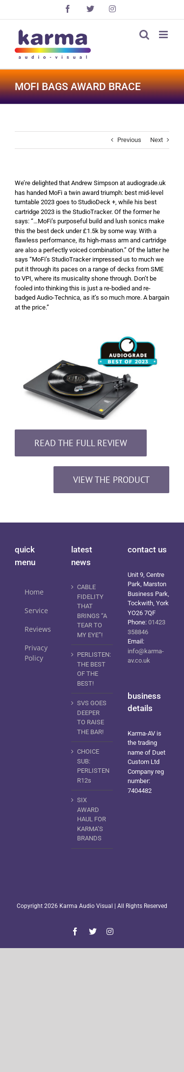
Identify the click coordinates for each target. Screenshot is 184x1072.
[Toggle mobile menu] (164, 34)
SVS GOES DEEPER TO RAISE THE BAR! (91, 717)
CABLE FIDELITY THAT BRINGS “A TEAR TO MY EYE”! (92, 611)
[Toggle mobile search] (144, 34)
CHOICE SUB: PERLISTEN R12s (92, 766)
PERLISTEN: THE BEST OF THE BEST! (92, 669)
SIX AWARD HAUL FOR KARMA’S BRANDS (91, 819)
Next (156, 139)
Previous (129, 139)
